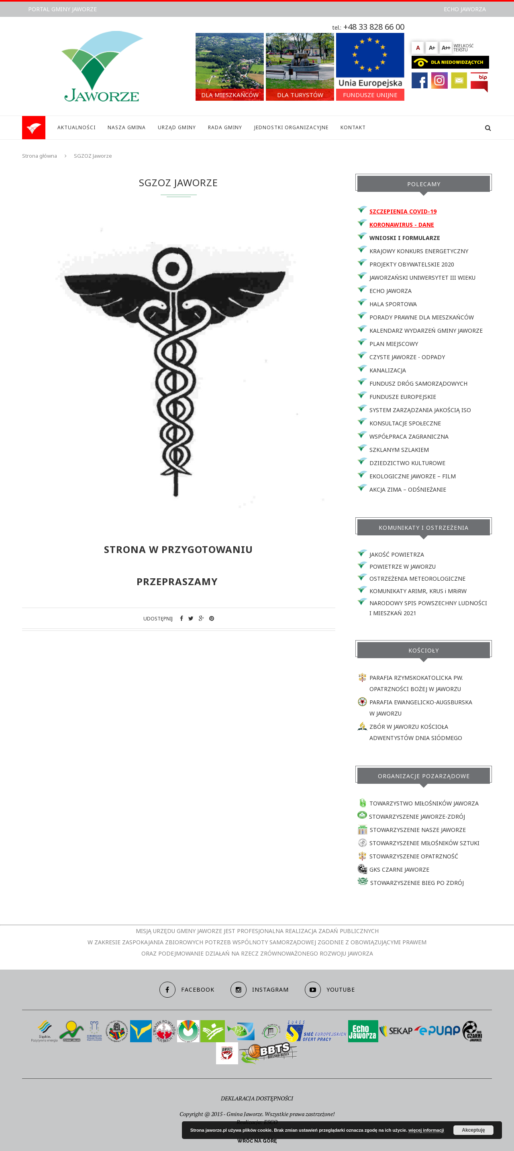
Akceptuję (473, 1130)
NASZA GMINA (127, 127)
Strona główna (39, 155)
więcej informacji (426, 1130)
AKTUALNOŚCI (76, 127)
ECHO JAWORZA (465, 9)
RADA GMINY (225, 127)
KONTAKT (353, 127)
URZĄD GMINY (177, 127)
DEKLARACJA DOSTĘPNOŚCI (257, 1098)
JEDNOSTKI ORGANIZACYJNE (291, 127)
